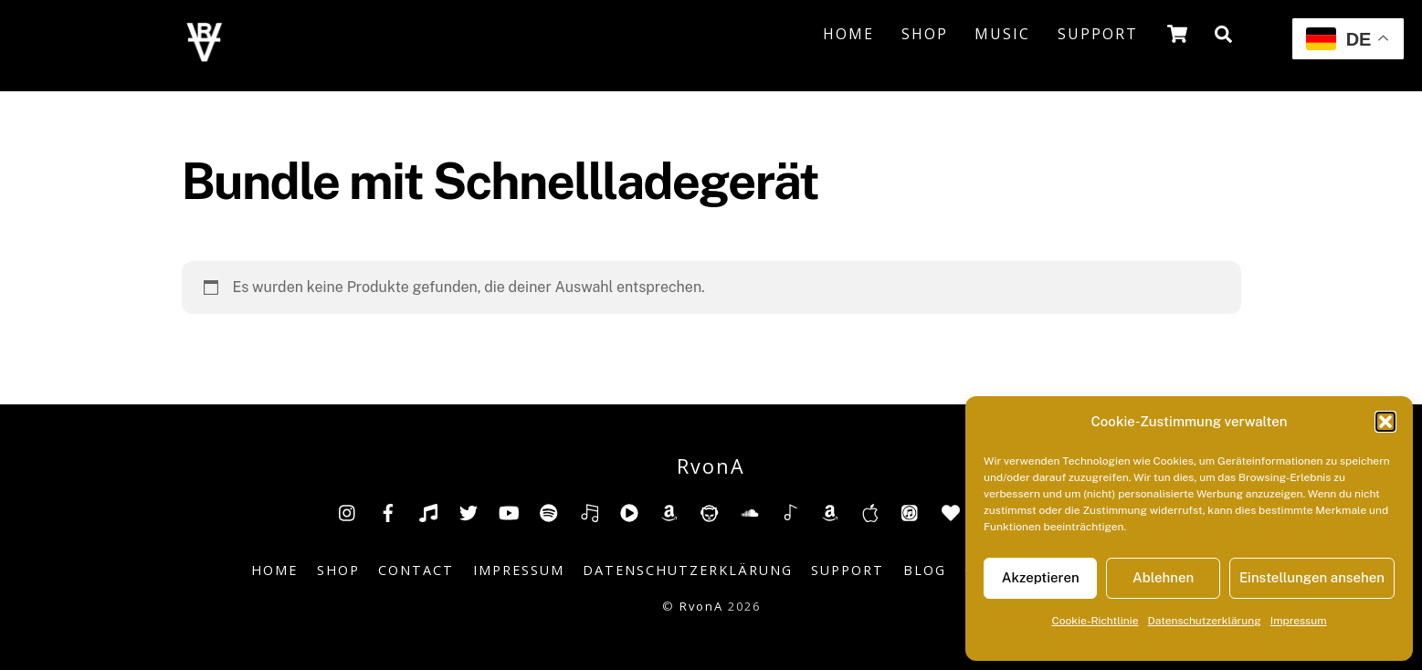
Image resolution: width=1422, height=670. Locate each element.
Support (1098, 34)
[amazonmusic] (830, 511)
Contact (416, 570)
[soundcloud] (750, 511)
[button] (1385, 422)
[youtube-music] (629, 511)
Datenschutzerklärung (1204, 620)
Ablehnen (1163, 577)
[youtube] (508, 511)
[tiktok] (428, 511)
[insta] (348, 511)
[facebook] (388, 511)
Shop (924, 34)
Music (1002, 34)
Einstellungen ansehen (1312, 577)
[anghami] (950, 511)
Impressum (1298, 620)
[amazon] (669, 511)
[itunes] (910, 511)
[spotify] (549, 511)
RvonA (701, 606)
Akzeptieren (1041, 577)
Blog (924, 570)
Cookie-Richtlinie (1094, 620)
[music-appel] (870, 511)
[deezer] (589, 511)
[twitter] (468, 511)
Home (848, 34)
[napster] (709, 511)
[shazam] (790, 511)
